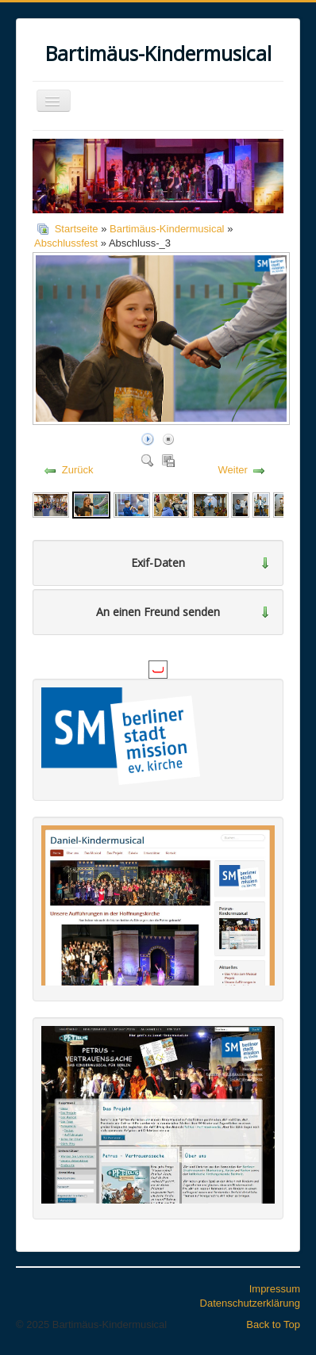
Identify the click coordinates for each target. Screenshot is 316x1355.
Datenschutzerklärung (250, 1303)
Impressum (274, 1289)
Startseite (76, 229)
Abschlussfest (66, 243)
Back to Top (273, 1324)
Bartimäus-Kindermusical (167, 229)
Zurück (78, 470)
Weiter (233, 470)
